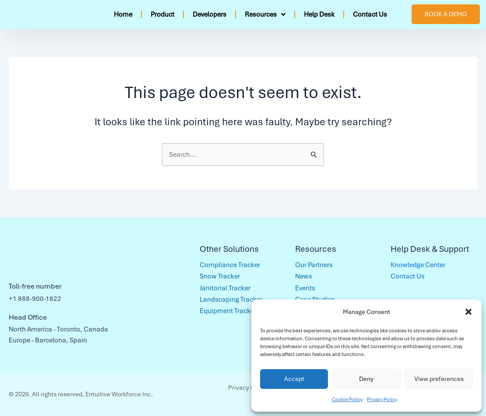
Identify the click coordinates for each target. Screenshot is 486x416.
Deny (366, 379)
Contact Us (370, 14)
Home (123, 14)
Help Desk (319, 14)
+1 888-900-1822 (35, 298)
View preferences (439, 379)
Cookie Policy (347, 399)
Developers (209, 14)
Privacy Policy (382, 399)
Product (162, 14)
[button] (468, 311)
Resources (265, 14)
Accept (294, 379)
